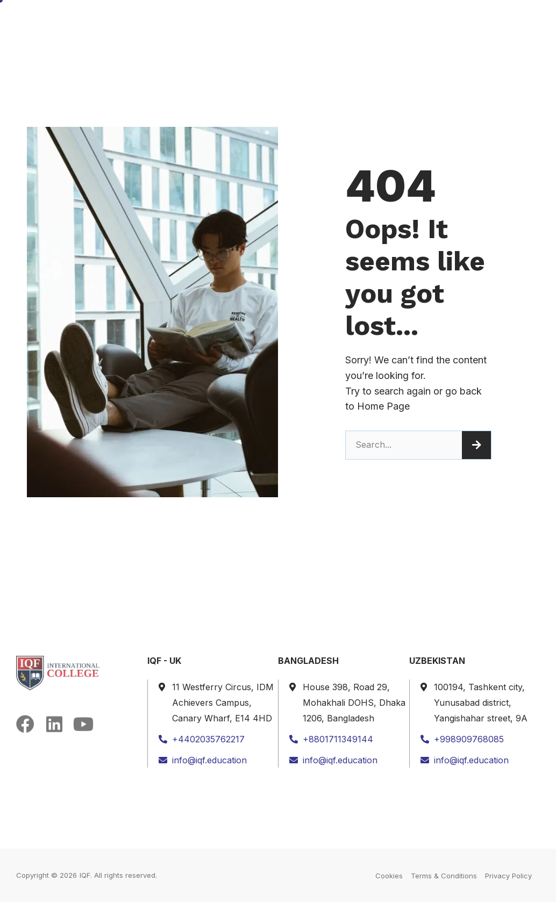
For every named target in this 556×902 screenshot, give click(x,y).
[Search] (476, 445)
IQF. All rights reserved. (118, 875)
